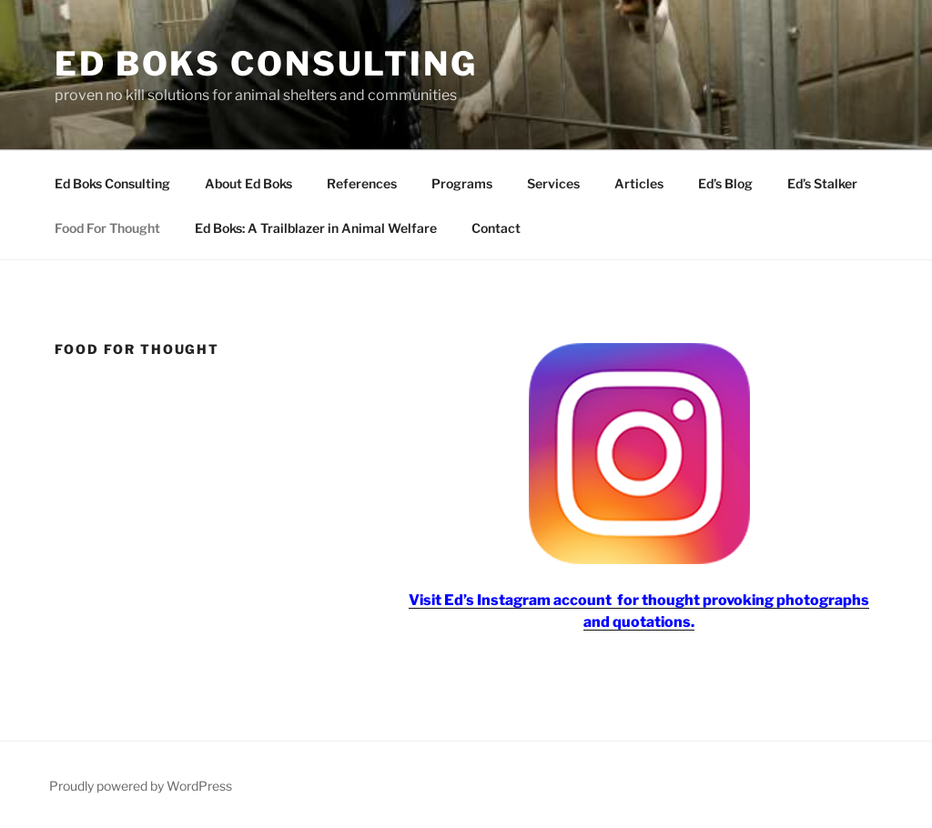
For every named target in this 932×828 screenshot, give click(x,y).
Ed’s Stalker (822, 183)
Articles (639, 183)
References (362, 183)
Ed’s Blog (725, 183)
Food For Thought (107, 228)
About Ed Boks (248, 183)
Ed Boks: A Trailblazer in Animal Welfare (316, 228)
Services (553, 183)
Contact (496, 228)
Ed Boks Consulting (266, 64)
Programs (461, 183)
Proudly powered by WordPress (140, 785)
